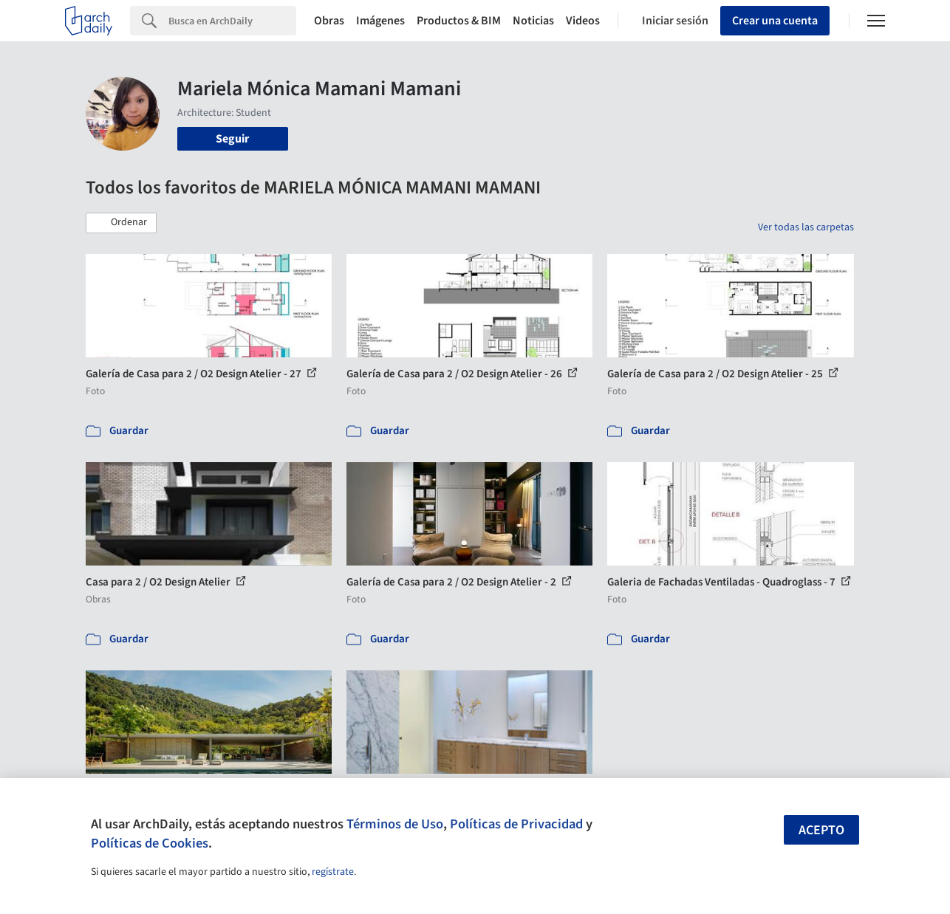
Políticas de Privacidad (516, 824)
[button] (121, 223)
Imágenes (380, 21)
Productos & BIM (459, 21)
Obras (329, 21)
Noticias (533, 21)
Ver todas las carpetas (806, 227)
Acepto (821, 830)
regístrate (333, 872)
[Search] (232, 20)
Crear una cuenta (775, 21)
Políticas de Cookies (149, 843)
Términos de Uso (394, 824)
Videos (583, 21)
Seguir (232, 139)
